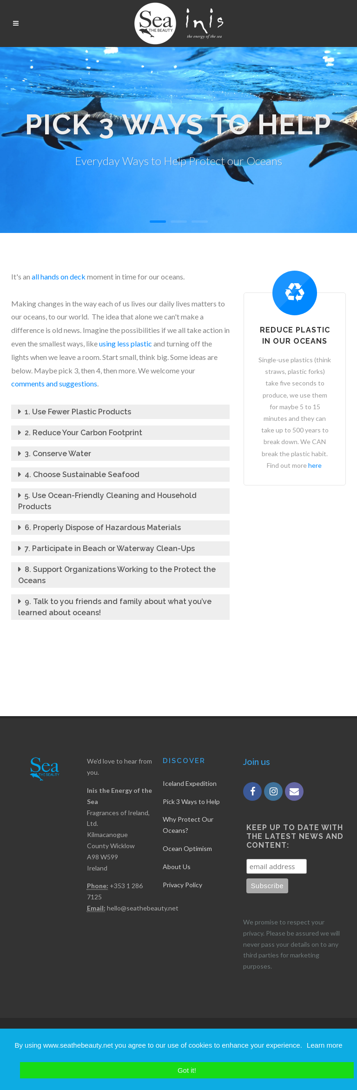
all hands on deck (59, 276)
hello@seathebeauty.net (142, 908)
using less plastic (125, 343)
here (315, 465)
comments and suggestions (54, 383)
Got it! (187, 1070)
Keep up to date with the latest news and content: (295, 836)
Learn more (325, 1045)
